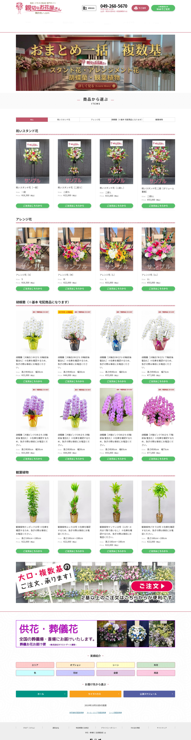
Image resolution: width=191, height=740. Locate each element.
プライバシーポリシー (109, 719)
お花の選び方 (88, 19)
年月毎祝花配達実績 (76, 704)
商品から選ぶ (67, 19)
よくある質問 (130, 19)
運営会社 (56, 719)
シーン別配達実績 (115, 704)
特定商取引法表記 (82, 719)
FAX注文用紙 (135, 719)
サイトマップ (162, 719)
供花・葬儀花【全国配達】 (95, 724)
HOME (26, 19)
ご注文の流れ (47, 19)
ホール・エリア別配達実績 (96, 704)
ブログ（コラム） (29, 719)
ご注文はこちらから (32, 197)
